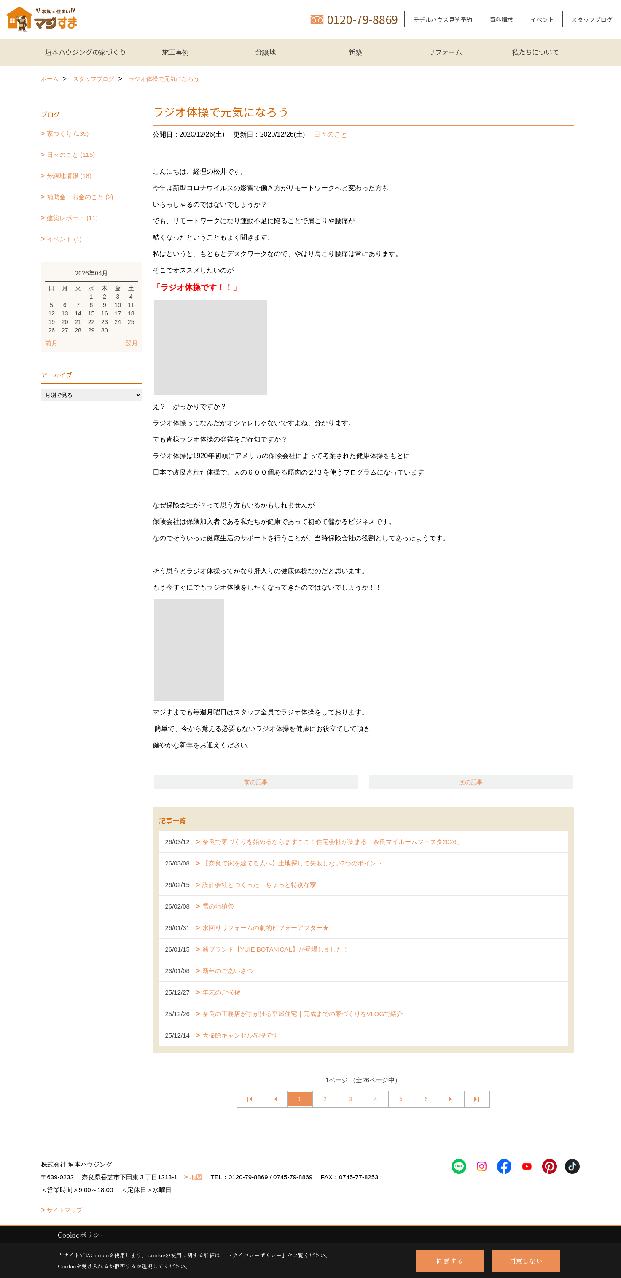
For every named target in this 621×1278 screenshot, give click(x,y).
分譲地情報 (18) (69, 175)
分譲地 (265, 52)
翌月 (131, 343)
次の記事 (471, 782)
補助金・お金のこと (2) (80, 196)
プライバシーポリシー (254, 1255)
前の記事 (256, 782)
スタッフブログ (592, 19)
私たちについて (535, 52)
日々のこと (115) (71, 154)
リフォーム (445, 52)
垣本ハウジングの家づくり (85, 52)
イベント (542, 19)
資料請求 (501, 19)
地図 (196, 1177)
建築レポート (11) (72, 217)
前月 (51, 343)
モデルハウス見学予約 (442, 19)
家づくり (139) (68, 133)
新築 (355, 52)
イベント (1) (64, 239)
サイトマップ (64, 1210)
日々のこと (330, 134)
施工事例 (175, 52)
